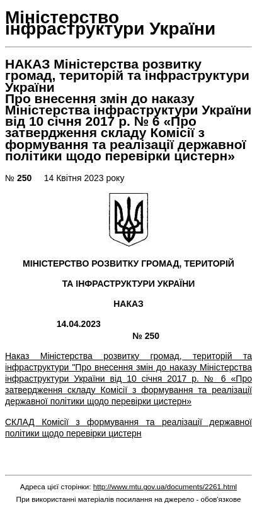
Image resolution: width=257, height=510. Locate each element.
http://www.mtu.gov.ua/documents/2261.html (165, 486)
